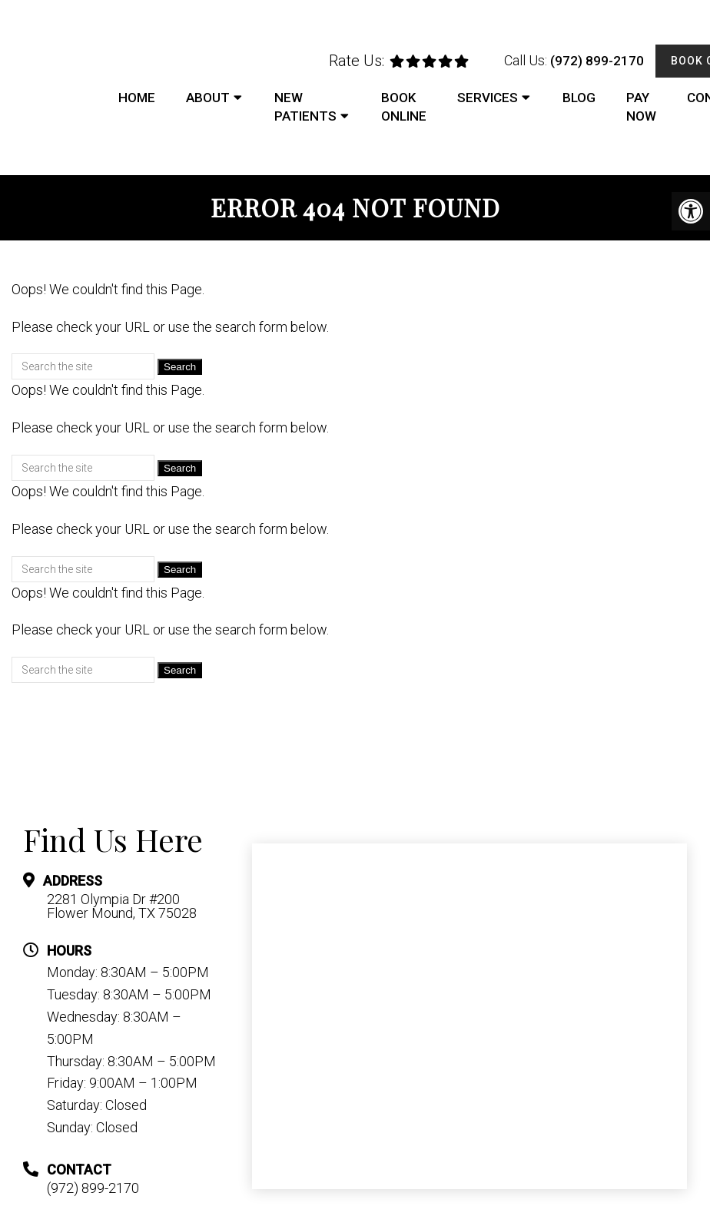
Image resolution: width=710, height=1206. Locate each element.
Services (487, 97)
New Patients (305, 107)
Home (136, 97)
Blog (579, 97)
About (208, 97)
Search (180, 367)
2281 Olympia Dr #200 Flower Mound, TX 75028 (122, 906)
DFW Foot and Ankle (46, 82)
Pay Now (641, 107)
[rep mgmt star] (429, 61)
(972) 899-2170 (597, 60)
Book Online (403, 107)
